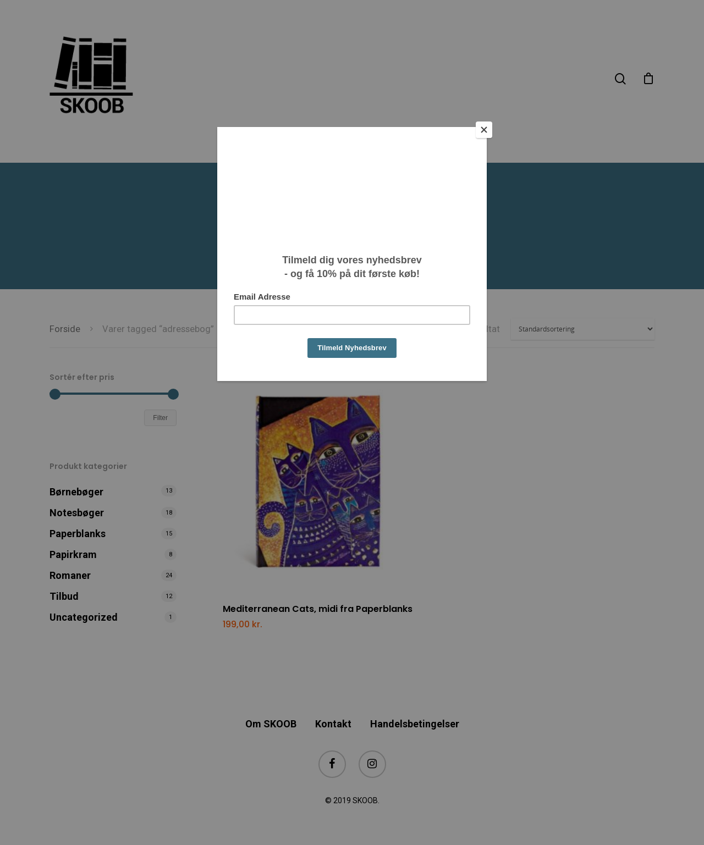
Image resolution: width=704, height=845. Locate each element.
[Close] (484, 129)
